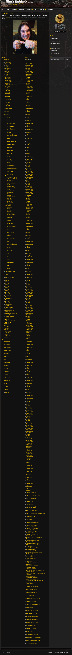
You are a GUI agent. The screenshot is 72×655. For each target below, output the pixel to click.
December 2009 (29, 240)
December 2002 (29, 362)
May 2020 (28, 114)
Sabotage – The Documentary (32, 534)
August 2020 (28, 110)
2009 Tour (7, 281)
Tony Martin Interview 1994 (31, 549)
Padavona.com (29, 561)
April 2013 (28, 184)
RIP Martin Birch (29, 555)
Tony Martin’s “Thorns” (30, 553)
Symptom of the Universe (12, 135)
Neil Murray (7, 98)
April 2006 (28, 302)
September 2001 (29, 383)
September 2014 (29, 160)
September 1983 (29, 486)
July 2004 (28, 334)
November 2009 (29, 241)
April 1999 (28, 420)
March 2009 (28, 253)
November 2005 (29, 310)
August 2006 (28, 296)
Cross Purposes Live (11, 144)
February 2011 (29, 219)
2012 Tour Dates (8, 278)
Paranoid (8, 172)
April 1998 (28, 435)
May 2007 (28, 283)
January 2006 (29, 307)
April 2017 (28, 137)
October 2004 (29, 329)
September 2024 (29, 74)
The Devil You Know (11, 125)
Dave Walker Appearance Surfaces (33, 495)
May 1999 (28, 419)
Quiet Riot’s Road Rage (31, 585)
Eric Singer (7, 105)
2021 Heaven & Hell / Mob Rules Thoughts (34, 544)
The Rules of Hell (10, 126)
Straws (8, 241)
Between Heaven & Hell (11, 141)
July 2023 (28, 81)
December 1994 (29, 473)
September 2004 (29, 331)
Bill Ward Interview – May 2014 (32, 641)
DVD (5, 359)
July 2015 (28, 150)
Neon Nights (9, 122)
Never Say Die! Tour (9, 308)
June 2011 (28, 213)
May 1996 (28, 461)
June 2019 (28, 122)
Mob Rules (9, 157)
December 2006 (29, 290)
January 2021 (29, 107)
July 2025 (28, 68)
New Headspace (29, 607)
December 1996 (29, 453)
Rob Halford (7, 90)
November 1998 (29, 428)
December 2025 (29, 65)
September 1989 (29, 479)
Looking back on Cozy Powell (32, 579)
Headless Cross (10, 150)
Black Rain (9, 210)
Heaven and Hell (10, 160)
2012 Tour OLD (8, 322)
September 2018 (29, 125)
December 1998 (29, 426)
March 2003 (28, 358)
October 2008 (29, 261)
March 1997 (28, 449)
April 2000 (28, 405)
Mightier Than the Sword (12, 177)
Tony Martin (7, 96)
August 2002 (28, 368)
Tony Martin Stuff (29, 618)
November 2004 (29, 328)
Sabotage (9, 166)
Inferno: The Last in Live (11, 190)
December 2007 (29, 274)
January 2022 (29, 96)
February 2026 (29, 63)
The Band (14, 9)
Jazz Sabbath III (29, 504)
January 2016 (29, 144)
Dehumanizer (9, 147)
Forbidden (9, 142)
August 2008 (28, 263)
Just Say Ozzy (10, 225)
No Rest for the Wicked (11, 226)
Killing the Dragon (10, 186)
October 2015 (29, 147)
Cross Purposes (10, 145)
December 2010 (29, 222)
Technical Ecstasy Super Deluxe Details (34, 537)
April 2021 (28, 104)
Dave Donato (7, 86)
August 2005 (28, 314)
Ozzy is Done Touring (30, 519)
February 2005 (29, 323)
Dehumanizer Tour (9, 298)
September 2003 (29, 349)
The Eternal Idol (10, 151)
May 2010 (28, 232)
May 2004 (28, 337)
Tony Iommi (7, 93)
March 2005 (28, 322)
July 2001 (28, 386)
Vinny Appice (7, 71)
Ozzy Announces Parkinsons (32, 565)
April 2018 (28, 126)
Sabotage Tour (8, 311)
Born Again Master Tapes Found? (33, 540)
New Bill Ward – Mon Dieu (31, 520)
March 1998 (28, 437)
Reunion (8, 138)
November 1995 (29, 470)
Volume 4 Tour (8, 314)
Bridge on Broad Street (30, 576)
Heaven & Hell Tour (9, 307)
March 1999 (28, 422)
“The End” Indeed (29, 501)
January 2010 (29, 238)
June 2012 (28, 198)
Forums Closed (29, 538)
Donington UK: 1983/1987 (12, 178)
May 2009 (28, 250)
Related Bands (7, 380)
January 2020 (29, 117)
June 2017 (28, 135)
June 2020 (28, 113)
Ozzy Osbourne (8, 101)
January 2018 (29, 128)
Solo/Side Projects (7, 385)
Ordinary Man (9, 207)
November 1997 (29, 443)
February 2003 (29, 359)
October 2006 (29, 293)
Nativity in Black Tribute (10, 269)
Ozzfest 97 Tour (8, 293)
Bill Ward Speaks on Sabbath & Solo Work (34, 624)
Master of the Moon (10, 183)
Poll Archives (7, 332)
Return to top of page (6, 652)
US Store (7, 326)
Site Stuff (5, 383)
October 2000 (29, 396)
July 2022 (28, 92)
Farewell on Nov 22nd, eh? (31, 625)
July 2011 (28, 211)
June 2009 (28, 249)
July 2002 (28, 370)
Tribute (8, 229)
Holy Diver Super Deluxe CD (32, 528)
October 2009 (29, 243)
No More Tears (10, 223)
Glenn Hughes (8, 92)
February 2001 (29, 393)
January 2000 (29, 410)
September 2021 (29, 98)
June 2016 (28, 141)
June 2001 (28, 387)
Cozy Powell (7, 102)
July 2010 (28, 229)
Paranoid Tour (8, 317)
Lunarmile (6, 374)
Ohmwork (9, 247)
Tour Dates (29, 9)
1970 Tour (7, 319)
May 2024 (28, 77)
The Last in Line (10, 202)
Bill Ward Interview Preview (31, 643)
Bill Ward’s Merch (29, 588)
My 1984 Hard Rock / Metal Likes (33, 634)
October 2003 (29, 347)
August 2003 (28, 350)
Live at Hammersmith (11, 129)
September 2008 (29, 262)
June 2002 (28, 371)
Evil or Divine (9, 181)
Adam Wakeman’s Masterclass (32, 632)
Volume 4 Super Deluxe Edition (32, 547)
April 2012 (28, 201)
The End (8, 117)
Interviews (7, 65)
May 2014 (28, 165)
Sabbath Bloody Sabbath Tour (11, 313)
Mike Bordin (7, 74)
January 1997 (29, 452)
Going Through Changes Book (32, 577)
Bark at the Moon (10, 231)
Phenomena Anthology (30, 567)
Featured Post (6, 361)
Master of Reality (10, 171)
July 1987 (28, 485)
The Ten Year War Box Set (31, 589)
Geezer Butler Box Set (30, 541)
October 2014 (29, 159)
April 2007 (28, 284)
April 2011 (28, 216)
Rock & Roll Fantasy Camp (31, 613)
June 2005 (28, 317)
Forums (5, 272)
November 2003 (29, 346)
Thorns (8, 259)
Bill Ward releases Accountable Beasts (34, 621)
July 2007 (28, 280)
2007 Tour (7, 284)
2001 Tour (7, 289)
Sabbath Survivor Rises (31, 568)
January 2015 (29, 156)
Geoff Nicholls (8, 99)
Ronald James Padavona (31, 562)
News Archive (8, 62)
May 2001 (28, 389)
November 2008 (29, 259)
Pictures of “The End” (30, 606)
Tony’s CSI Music (29, 631)
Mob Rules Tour (8, 305)
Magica (8, 189)
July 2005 (28, 316)
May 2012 (28, 199)
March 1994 (28, 474)
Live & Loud (9, 222)
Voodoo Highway (10, 266)
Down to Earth (9, 217)
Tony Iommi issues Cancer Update (33, 630)
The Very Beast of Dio (11, 187)
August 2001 (28, 385)
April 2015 (28, 153)
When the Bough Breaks (11, 243)
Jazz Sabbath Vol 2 (30, 532)
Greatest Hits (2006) (11, 134)
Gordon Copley (8, 80)
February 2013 (29, 186)
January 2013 (29, 187)
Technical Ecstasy (10, 163)
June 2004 (28, 335)
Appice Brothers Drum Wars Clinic (33, 640)
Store (36, 9)
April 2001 (28, 390)
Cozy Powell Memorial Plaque (32, 612)
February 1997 (29, 450)
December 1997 (29, 441)
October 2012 (29, 192)
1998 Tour (7, 292)
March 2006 (28, 304)
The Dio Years (9, 131)
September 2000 (29, 398)
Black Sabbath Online (35, 3)
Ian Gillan (7, 87)
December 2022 (29, 87)
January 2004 (29, 343)
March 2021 (28, 105)
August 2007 (28, 278)
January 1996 (29, 467)
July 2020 (28, 111)
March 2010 (28, 235)
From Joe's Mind (7, 362)
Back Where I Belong (11, 262)
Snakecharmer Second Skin (31, 592)
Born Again (9, 154)
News (7, 9)
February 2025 (29, 71)
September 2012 (29, 193)
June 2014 (28, 163)
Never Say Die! (10, 162)
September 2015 (29, 148)
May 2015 (28, 151)
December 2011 (29, 207)
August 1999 (28, 416)
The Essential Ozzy (10, 214)
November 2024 (29, 72)
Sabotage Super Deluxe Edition (32, 543)
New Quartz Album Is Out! (31, 525)
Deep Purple (6, 356)
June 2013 (28, 181)
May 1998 (28, 434)
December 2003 (29, 344)
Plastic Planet (9, 250)
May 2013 (28, 183)
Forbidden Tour (8, 295)
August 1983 (28, 488)
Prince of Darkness (10, 213)
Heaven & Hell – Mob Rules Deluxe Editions (35, 550)
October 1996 (29, 455)
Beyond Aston (9, 240)
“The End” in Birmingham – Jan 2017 (33, 598)
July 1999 (28, 417)
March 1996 (28, 464)
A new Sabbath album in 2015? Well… (34, 637)
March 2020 (28, 116)
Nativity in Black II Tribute (10, 271)
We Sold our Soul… (11, 165)
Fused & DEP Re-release (31, 507)
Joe (27, 59)
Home (3, 9)
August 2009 (28, 246)
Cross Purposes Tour (9, 296)
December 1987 (29, 483)
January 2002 (29, 377)
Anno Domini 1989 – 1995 (31, 510)
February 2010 (29, 237)
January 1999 (29, 425)
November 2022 (29, 89)
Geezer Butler (8, 77)
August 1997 (28, 447)
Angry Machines (10, 192)
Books (5, 349)
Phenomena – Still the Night (31, 526)
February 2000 (29, 408)
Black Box (9, 132)
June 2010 (28, 231)
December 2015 (29, 145)
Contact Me (50, 9)
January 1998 (29, 440)
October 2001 (29, 382)
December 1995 (29, 468)
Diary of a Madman (10, 234)
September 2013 (29, 177)
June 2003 (28, 353)
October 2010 (29, 225)
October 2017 (29, 131)
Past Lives (9, 137)
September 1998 (29, 431)
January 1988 (29, 482)
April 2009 (28, 252)
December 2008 (29, 258)
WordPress (66, 652)
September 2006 (29, 295)
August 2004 (28, 332)
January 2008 (29, 272)
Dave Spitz (7, 107)
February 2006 (29, 305)
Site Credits (7, 335)
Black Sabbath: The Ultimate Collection (34, 597)
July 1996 (28, 459)
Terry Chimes (8, 78)
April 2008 (28, 269)
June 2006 (28, 299)
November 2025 (29, 66)
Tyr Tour (6, 299)
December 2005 (29, 308)
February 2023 (29, 86)
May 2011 (28, 214)
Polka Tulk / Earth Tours (10, 320)
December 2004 (29, 326)
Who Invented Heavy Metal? (32, 619)
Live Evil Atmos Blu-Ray (31, 506)
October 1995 (29, 471)
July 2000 (28, 401)
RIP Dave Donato (29, 546)
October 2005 (29, 311)
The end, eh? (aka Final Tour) (32, 616)
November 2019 (29, 119)
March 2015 (28, 154)
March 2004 (28, 340)
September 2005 (29, 313)
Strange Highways (10, 193)
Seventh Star (9, 153)
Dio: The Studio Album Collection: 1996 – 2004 (35, 570)
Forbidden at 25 (29, 559)
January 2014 (29, 171)
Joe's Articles (6, 371)
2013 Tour (7, 392)
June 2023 (28, 83)
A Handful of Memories (30, 535)
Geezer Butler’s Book (30, 516)
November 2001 (29, 380)
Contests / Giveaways (8, 352)
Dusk (8, 265)
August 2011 (28, 210)
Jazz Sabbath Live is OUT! (31, 492)
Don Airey (7, 69)
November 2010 (29, 223)
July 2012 (28, 196)
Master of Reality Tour (9, 316)
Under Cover (9, 211)
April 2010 (28, 234)
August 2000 (28, 399)
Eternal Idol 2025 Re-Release (32, 500)
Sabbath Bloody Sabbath (12, 168)
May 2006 (28, 301)
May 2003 (28, 355)
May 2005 (28, 319)
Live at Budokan (10, 216)
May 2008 (28, 268)
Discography (21, 9)
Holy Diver (9, 204)
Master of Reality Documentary (32, 529)
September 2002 (29, 367)
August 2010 (28, 228)
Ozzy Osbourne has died (31, 497)
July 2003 (28, 352)
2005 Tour (7, 286)
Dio (6, 175)
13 (7, 119)
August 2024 (28, 75)
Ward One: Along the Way (12, 244)
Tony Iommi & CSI (29, 635)
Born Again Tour (8, 304)
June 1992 (28, 476)
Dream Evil (9, 198)
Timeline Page (8, 68)
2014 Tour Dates (8, 275)
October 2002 (29, 365)
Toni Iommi (6, 386)
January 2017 (29, 138)
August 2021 (28, 99)
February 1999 (29, 423)
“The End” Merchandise (31, 601)
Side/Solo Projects (7, 382)
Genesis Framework (59, 652)
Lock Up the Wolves (11, 196)
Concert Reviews (7, 350)
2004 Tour (7, 287)
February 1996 (29, 465)
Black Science (9, 249)
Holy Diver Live (10, 180)
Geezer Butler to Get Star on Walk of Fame (34, 580)
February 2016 (29, 142)
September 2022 (29, 90)
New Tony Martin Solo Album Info (33, 591)
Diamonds (9, 195)
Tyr (7, 148)
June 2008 (28, 266)
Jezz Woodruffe (8, 113)
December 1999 (29, 411)
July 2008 (28, 265)
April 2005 (28, 320)
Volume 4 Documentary (31, 498)
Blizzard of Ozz (10, 235)
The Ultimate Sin (10, 228)
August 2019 (28, 120)
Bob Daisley (7, 83)
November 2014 (29, 157)
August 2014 (28, 162)
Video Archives (8, 331)
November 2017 (29, 129)
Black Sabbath (8, 116)
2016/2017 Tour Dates (9, 277)
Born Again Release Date (31, 523)
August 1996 (28, 458)
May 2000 (28, 404)
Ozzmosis (9, 220)
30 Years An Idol (29, 582)
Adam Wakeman (8, 108)
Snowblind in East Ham (31, 503)
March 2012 (28, 202)
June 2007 (28, 281)
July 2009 (28, 247)
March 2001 (28, 392)
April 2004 (28, 338)
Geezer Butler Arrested (30, 627)
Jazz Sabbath (29, 564)
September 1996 (29, 456)
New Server (28, 517)
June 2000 (28, 402)
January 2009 (29, 256)
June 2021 (28, 102)
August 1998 (28, 432)
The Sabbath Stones (11, 140)
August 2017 (28, 132)
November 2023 (29, 80)
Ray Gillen (7, 89)
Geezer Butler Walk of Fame (32, 600)
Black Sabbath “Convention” (31, 603)
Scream (8, 208)
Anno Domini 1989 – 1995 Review (33, 508)
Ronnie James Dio (9, 84)
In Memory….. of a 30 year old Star (33, 604)
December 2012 (29, 189)
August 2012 (28, 195)
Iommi (8, 256)
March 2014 (28, 168)
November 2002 (29, 364)
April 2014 (28, 166)
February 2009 (29, 255)
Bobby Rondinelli (8, 104)
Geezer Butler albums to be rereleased (34, 552)
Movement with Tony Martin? (32, 610)
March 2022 (28, 95)
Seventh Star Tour (8, 302)
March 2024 (28, 78)
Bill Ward (7, 111)
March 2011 (28, 217)
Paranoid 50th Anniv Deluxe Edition (33, 556)
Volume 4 (8, 169)
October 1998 (29, 429)
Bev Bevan (7, 72)
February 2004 (29, 341)
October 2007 (29, 277)
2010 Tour (7, 280)
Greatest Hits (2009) (11, 123)
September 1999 (29, 414)
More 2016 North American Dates (33, 615)
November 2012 (29, 190)
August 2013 (28, 178)
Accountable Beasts (11, 238)
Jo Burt (6, 75)
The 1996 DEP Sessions (12, 255)
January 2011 (29, 220)
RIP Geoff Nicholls (30, 595)
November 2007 (29, 275)
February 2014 (29, 169)
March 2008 (28, 271)
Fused (8, 253)
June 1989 (28, 480)
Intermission (9, 199)
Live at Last (9, 159)
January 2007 (29, 289)
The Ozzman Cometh (11, 219)
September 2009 (29, 244)
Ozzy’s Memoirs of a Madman (32, 638)
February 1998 (29, 438)
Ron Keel (7, 95)
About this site (6, 59)
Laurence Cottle (8, 81)
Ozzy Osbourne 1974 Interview (32, 511)
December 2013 (29, 172)
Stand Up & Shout (10, 184)
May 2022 (28, 93)
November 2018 (29, 123)
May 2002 (28, 373)
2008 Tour (7, 283)
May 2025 (28, 69)
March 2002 (28, 376)
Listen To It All (6, 373)
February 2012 (29, 204)
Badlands (7, 263)
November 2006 (29, 292)
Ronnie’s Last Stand (30, 571)
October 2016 (29, 140)
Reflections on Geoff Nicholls (32, 594)
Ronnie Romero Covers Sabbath (32, 522)
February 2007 (29, 287)
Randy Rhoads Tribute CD (31, 628)
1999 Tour (7, 290)
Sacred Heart (9, 201)
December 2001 (29, 379)
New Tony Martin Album (31, 558)
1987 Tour (7, 301)
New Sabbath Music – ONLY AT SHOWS (34, 609)
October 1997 (29, 444)
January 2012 (29, 205)
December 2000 (29, 395)
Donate (6, 334)
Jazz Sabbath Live (30, 494)
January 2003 (29, 361)
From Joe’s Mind (8, 63)
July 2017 (28, 134)
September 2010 (29, 226)
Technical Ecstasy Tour (9, 310)
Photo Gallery (6, 323)
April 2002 (28, 374)
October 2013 (29, 175)
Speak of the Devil (10, 232)
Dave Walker (7, 110)
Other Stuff (42, 9)
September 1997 (29, 446)
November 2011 (29, 208)
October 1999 (29, 413)
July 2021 (28, 101)
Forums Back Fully (30, 583)
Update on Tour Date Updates (32, 586)
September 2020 (29, 108)
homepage (6, 17)
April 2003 (28, 356)
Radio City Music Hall (11, 128)
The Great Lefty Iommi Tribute (32, 622)
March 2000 (28, 407)
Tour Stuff (6, 390)
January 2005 (29, 325)
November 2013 (29, 174)
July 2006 (28, 298)
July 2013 (28, 180)
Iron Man (8, 120)
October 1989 (29, 477)
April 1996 (28, 462)
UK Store (7, 328)
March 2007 (28, 286)
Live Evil (8, 156)
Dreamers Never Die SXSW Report (33, 531)
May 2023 (28, 84)
